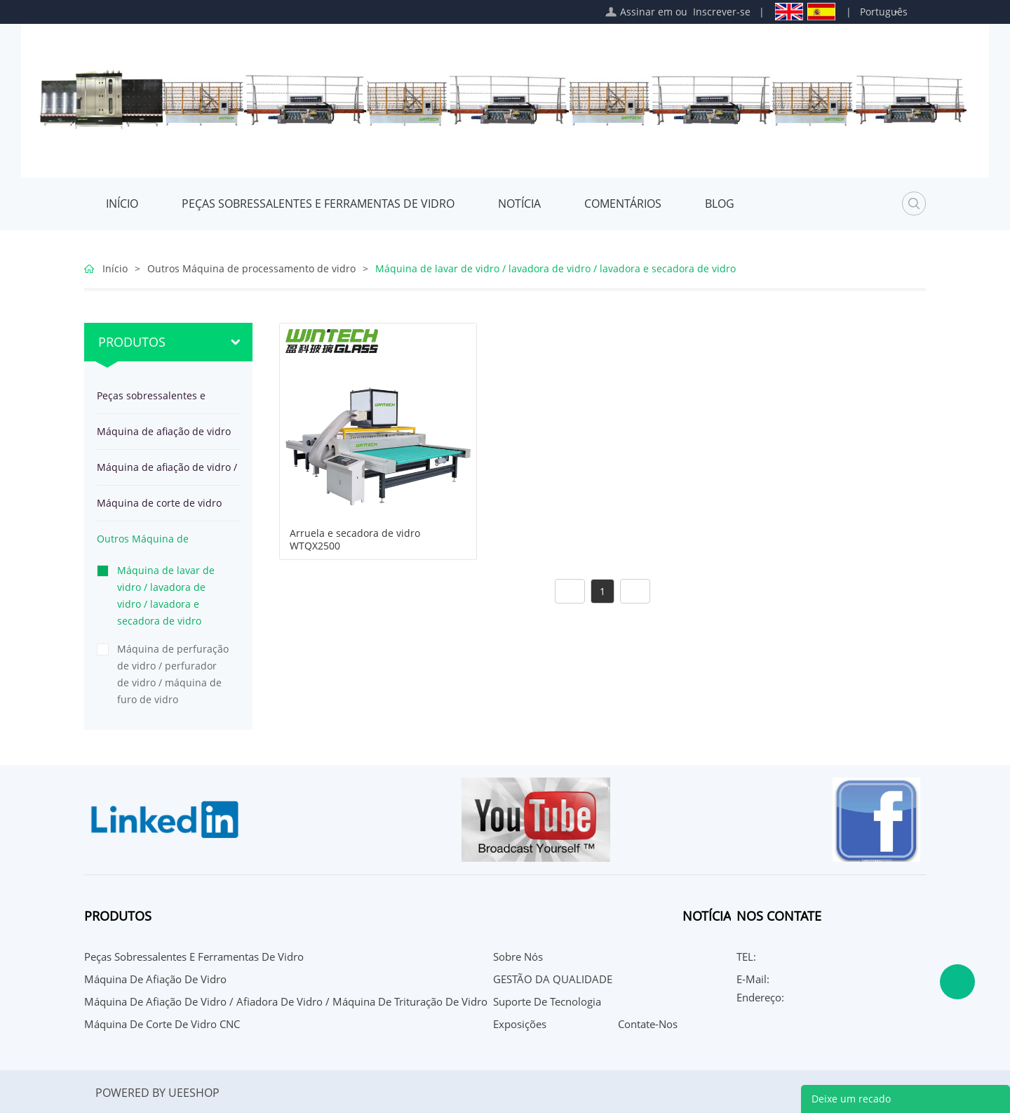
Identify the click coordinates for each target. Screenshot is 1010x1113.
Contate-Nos (648, 1024)
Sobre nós (518, 956)
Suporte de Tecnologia (547, 1001)
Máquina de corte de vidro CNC (159, 508)
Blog (719, 203)
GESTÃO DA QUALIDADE (552, 979)
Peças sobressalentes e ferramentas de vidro (318, 203)
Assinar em (646, 11)
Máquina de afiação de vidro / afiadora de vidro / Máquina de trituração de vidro (167, 472)
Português (884, 11)
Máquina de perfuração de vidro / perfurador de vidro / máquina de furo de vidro (173, 674)
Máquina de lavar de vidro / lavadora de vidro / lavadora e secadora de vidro (555, 268)
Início (122, 203)
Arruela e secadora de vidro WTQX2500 (355, 539)
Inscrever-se (721, 11)
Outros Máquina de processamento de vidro (251, 268)
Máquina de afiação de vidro (164, 431)
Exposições (519, 1024)
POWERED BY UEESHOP (157, 1092)
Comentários (622, 203)
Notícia (519, 203)
